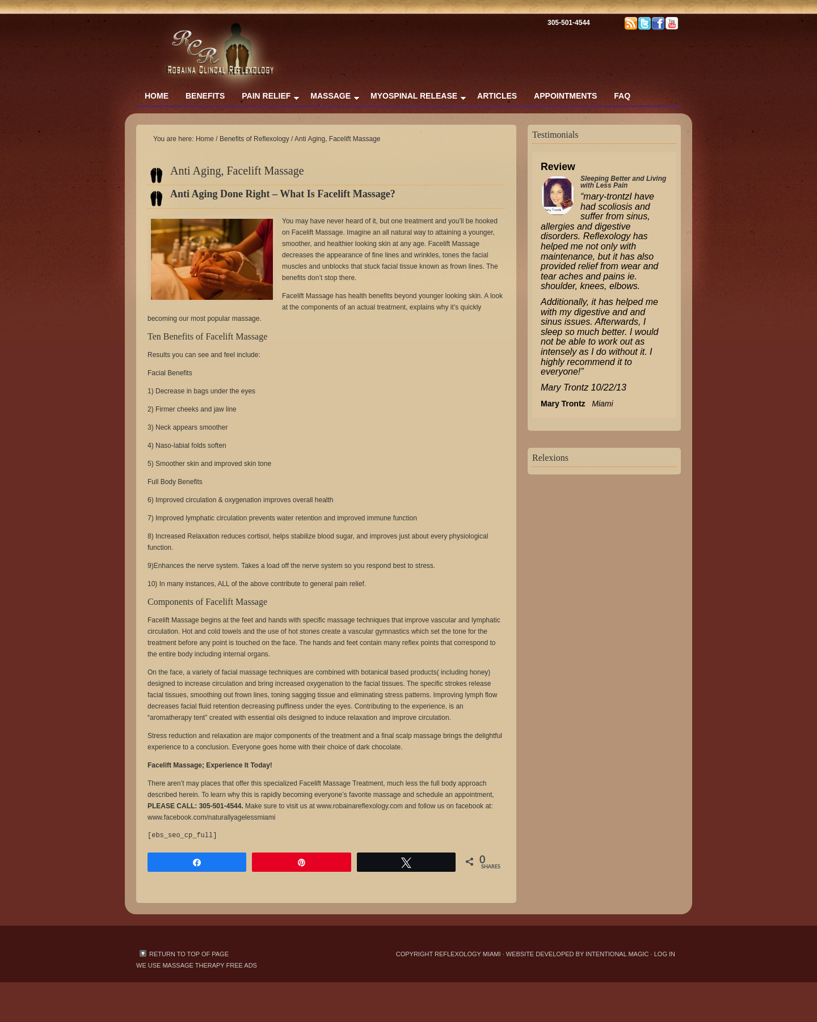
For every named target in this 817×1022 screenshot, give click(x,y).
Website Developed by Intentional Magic (578, 954)
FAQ (622, 95)
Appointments (565, 95)
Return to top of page (189, 954)
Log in (664, 954)
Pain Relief (266, 98)
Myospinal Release (414, 98)
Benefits (205, 95)
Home (157, 95)
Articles (497, 95)
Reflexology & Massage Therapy (249, 34)
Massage (330, 98)
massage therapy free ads (209, 965)
